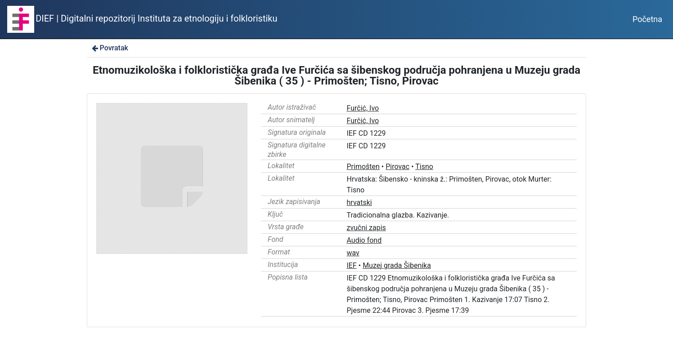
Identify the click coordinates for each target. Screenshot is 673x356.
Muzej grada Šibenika (397, 265)
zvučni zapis (366, 227)
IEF (352, 265)
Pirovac (397, 166)
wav (353, 253)
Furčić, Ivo (363, 108)
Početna (647, 19)
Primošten (363, 166)
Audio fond (364, 240)
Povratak (109, 48)
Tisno (424, 166)
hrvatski (359, 202)
